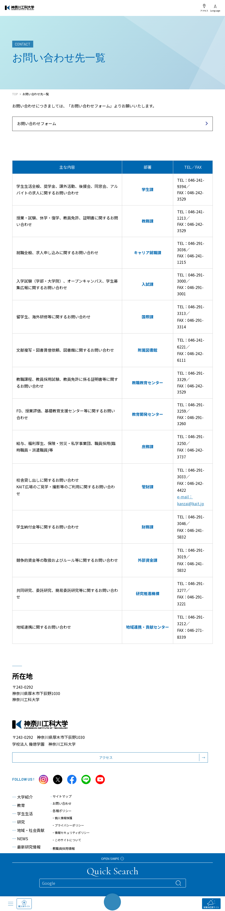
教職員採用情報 (63, 848)
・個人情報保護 (62, 818)
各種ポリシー (61, 810)
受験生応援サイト (211, 904)
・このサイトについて (66, 840)
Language (215, 8)
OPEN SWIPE (112, 858)
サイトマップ (61, 796)
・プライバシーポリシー (68, 825)
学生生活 (22, 813)
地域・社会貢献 (28, 830)
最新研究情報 (26, 847)
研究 (18, 822)
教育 (18, 805)
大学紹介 (22, 797)
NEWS (20, 838)
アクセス (204, 8)
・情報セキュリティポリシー (71, 832)
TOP (15, 94)
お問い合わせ (61, 803)
